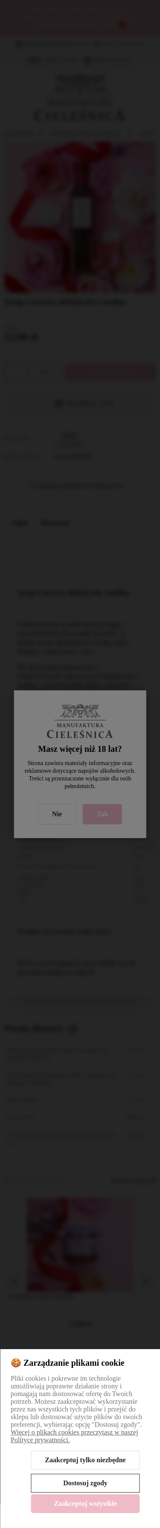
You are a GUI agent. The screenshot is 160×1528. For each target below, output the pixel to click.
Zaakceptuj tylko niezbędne (85, 1460)
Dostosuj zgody (85, 1483)
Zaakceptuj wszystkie (85, 1503)
